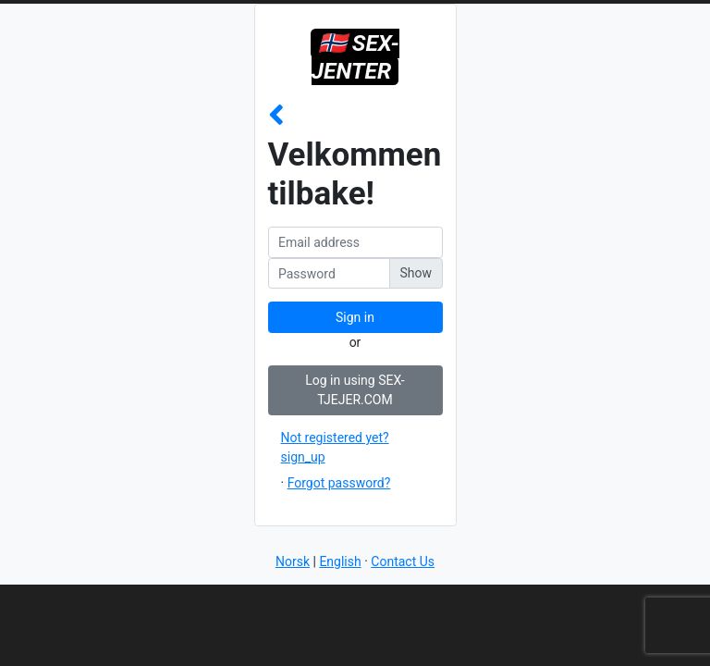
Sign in (355, 317)
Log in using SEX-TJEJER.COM (354, 390)
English (340, 561)
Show (415, 272)
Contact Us (403, 561)
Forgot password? (339, 482)
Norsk (292, 561)
